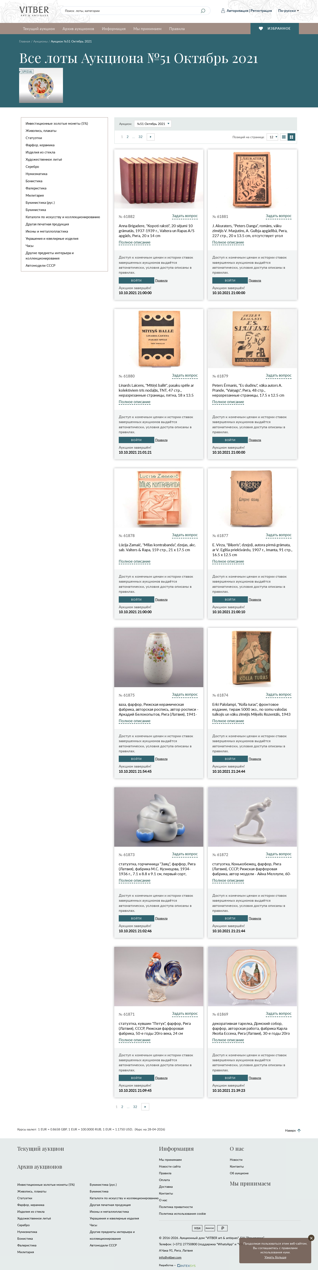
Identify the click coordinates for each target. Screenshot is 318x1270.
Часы (30, 245)
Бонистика (34, 181)
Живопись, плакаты (41, 130)
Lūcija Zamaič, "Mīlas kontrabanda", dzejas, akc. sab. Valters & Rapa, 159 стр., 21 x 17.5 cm (157, 547)
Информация (114, 28)
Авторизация (234, 10)
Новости (236, 1159)
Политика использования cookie (182, 1213)
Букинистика (36, 209)
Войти (136, 280)
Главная (24, 41)
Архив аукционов (78, 28)
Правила (177, 28)
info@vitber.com (170, 1257)
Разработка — (177, 1264)
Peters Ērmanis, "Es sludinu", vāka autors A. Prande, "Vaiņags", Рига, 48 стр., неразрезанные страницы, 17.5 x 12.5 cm (248, 390)
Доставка (166, 1186)
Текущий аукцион (39, 28)
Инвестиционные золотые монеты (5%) (57, 123)
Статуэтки (34, 137)
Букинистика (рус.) (40, 202)
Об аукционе (239, 1173)
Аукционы (40, 41)
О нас (163, 1200)
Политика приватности (176, 1207)
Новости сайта (170, 1166)
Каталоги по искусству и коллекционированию (63, 217)
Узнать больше (275, 1257)
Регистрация (261, 10)
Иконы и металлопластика (47, 231)
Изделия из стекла (40, 152)
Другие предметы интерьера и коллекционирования (50, 255)
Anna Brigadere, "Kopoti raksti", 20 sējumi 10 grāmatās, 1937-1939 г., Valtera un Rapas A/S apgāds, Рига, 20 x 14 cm (156, 230)
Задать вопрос (185, 215)
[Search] (202, 10)
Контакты (166, 1193)
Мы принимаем (147, 28)
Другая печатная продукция (47, 224)
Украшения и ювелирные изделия (52, 238)
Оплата (164, 1180)
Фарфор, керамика (40, 145)
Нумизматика (36, 173)
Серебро (32, 166)
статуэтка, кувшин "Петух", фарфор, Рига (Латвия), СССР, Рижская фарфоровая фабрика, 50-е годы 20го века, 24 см (155, 1028)
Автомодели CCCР (40, 265)
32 (141, 136)
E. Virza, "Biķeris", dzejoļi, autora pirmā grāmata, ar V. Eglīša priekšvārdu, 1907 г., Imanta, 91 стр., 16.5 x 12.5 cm (252, 549)
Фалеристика (36, 188)
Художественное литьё (44, 159)
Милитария (35, 195)
